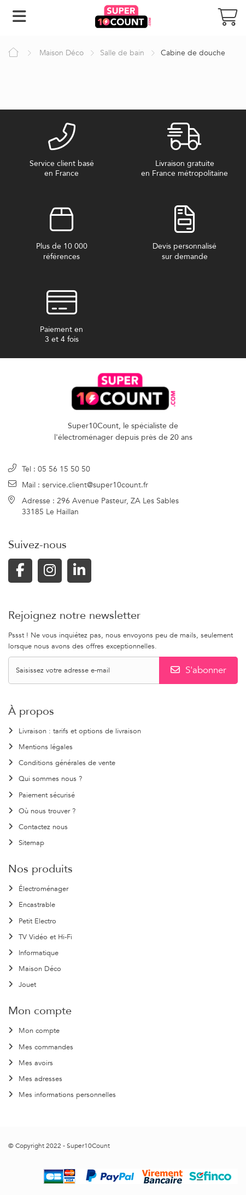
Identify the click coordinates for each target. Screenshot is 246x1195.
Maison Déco (40, 969)
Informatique (38, 953)
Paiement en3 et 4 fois (61, 334)
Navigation (19, 16)
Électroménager (43, 889)
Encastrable (37, 905)
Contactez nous (43, 827)
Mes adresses (40, 1079)
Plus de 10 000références (61, 251)
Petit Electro (37, 921)
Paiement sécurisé (47, 795)
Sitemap (31, 843)
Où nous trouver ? (47, 811)
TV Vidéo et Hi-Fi (45, 937)
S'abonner (198, 670)
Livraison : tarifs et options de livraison (80, 731)
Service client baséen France (62, 169)
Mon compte (39, 1031)
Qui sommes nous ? (50, 779)
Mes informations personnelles (67, 1095)
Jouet (27, 985)
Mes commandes (46, 1047)
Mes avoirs (36, 1063)
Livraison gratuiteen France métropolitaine (184, 169)
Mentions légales (46, 747)
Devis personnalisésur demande (184, 251)
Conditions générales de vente (67, 763)
